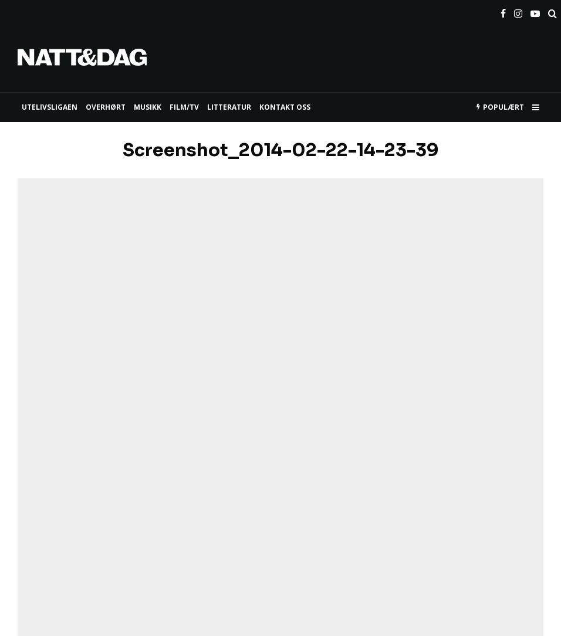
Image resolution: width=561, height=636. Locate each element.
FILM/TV (184, 107)
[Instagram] (518, 11)
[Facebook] (503, 11)
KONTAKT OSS (284, 107)
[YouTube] (535, 11)
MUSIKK (147, 107)
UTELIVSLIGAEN (49, 107)
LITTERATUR (229, 107)
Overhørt (106, 107)
